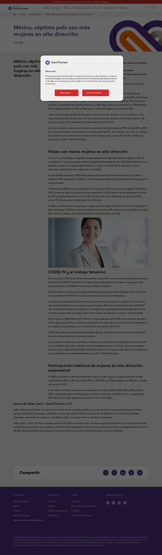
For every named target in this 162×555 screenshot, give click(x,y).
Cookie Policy (50, 83)
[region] (81, 78)
